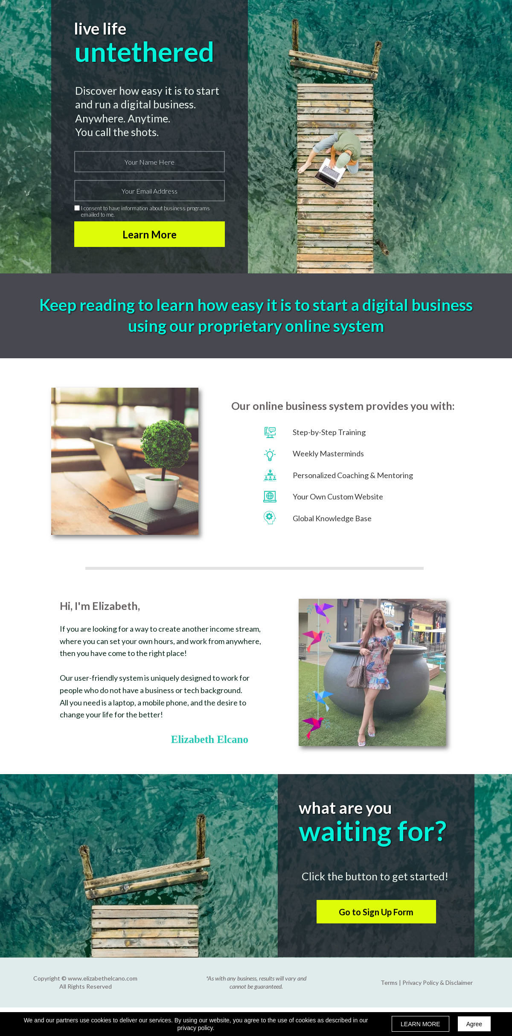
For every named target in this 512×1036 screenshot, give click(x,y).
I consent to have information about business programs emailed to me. (145, 211)
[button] (376, 911)
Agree (474, 1024)
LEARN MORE (420, 1024)
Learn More (149, 234)
